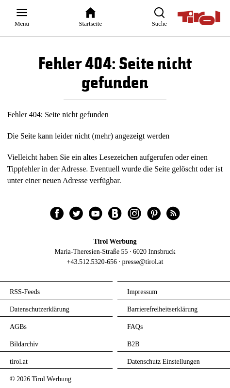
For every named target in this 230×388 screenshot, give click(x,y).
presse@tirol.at (143, 261)
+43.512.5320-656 (92, 261)
